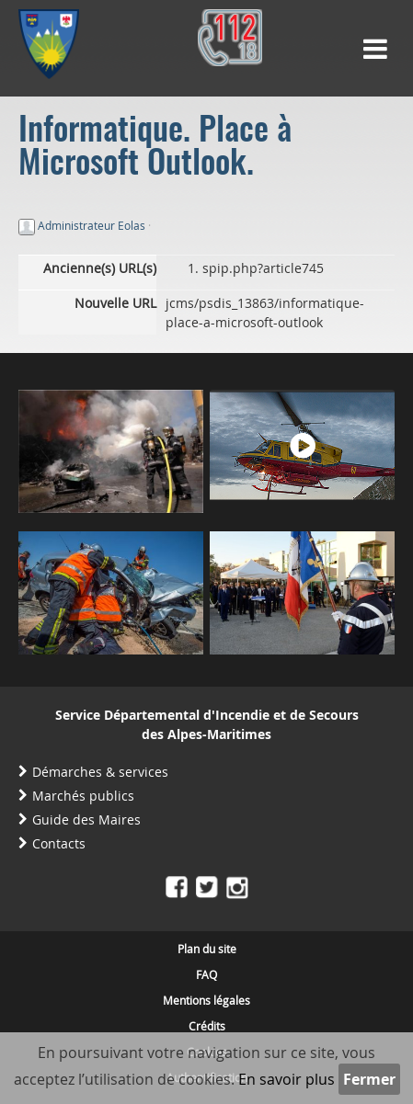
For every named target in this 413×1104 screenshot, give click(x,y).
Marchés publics (83, 795)
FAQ (206, 974)
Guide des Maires (86, 819)
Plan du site (207, 948)
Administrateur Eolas (91, 225)
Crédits (207, 1026)
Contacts (59, 843)
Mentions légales (206, 1000)
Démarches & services (100, 771)
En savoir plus (286, 1079)
